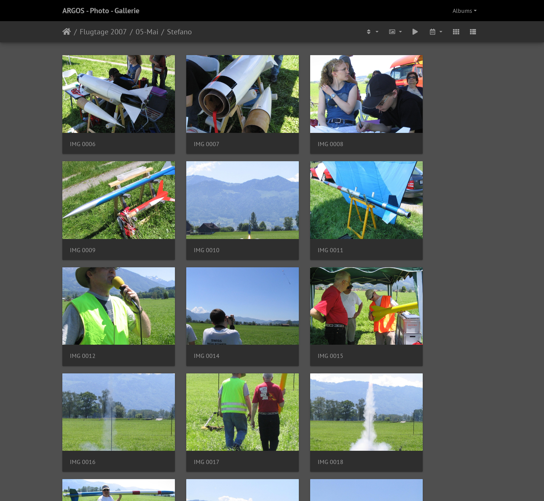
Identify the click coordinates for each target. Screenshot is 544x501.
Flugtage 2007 (103, 32)
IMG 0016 (190, 322)
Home (66, 31)
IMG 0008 (298, 132)
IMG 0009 (406, 132)
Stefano (179, 32)
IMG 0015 (83, 322)
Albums (462, 10)
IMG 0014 (406, 227)
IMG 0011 (190, 227)
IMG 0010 (83, 227)
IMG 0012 (298, 227)
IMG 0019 (83, 417)
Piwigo (288, 485)
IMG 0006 (83, 132)
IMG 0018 (406, 322)
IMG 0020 (190, 417)
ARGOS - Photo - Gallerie (100, 10)
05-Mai (147, 32)
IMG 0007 (190, 132)
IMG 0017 (298, 322)
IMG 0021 (298, 417)
